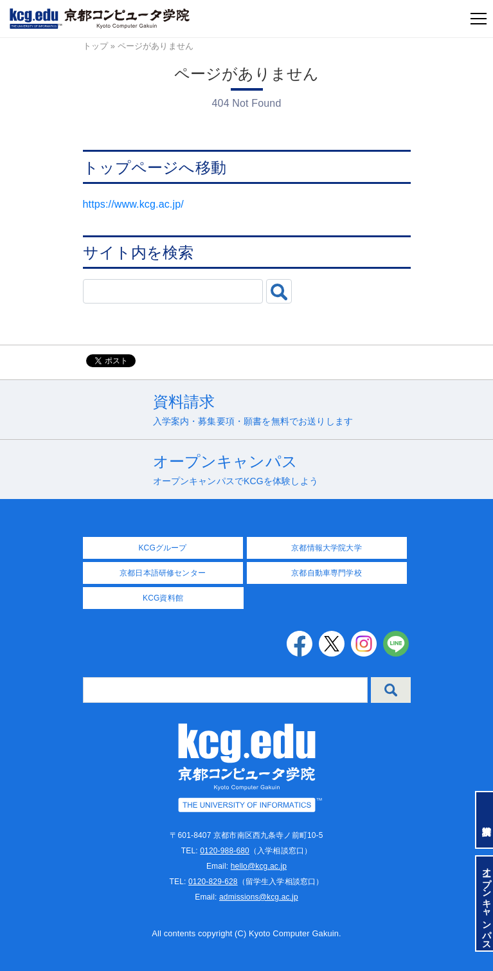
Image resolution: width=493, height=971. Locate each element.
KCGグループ (162, 547)
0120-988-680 (224, 850)
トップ (95, 46)
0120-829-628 (213, 881)
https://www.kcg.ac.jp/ (133, 204)
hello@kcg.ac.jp (259, 866)
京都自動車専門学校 (326, 572)
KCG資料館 (163, 598)
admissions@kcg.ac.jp (258, 897)
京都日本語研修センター (163, 572)
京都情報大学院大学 (326, 547)
